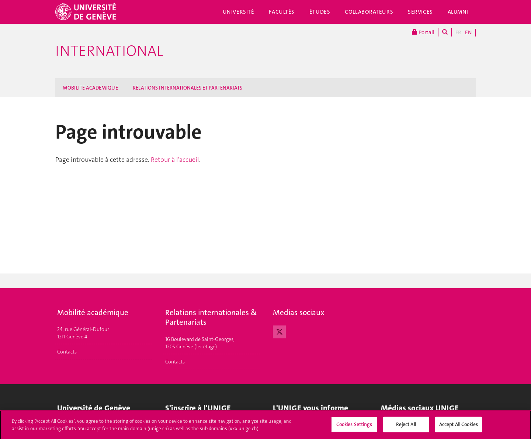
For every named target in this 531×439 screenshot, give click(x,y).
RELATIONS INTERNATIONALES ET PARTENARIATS (187, 87)
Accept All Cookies (458, 426)
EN (468, 32)
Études (319, 11)
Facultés (282, 11)
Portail (423, 32)
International (109, 50)
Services (420, 11)
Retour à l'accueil (175, 159)
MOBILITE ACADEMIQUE (90, 87)
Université (238, 11)
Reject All (406, 426)
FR (458, 32)
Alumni (458, 11)
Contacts (67, 351)
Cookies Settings (354, 426)
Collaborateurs (369, 11)
